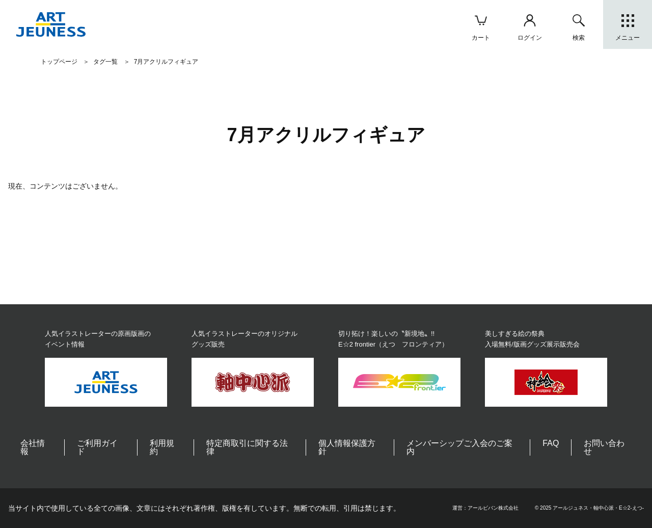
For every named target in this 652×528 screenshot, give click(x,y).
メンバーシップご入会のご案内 (459, 447)
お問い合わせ (604, 447)
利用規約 (162, 447)
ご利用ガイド (97, 447)
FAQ (550, 443)
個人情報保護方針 (346, 447)
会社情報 (32, 447)
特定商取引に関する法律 (247, 447)
